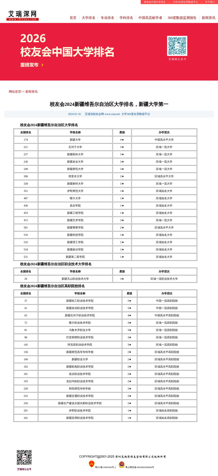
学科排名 (126, 18)
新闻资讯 (208, 18)
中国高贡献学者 (150, 18)
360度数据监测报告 (182, 18)
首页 (73, 18)
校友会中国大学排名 (155, 2)
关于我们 (210, 2)
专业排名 (107, 18)
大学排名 (88, 18)
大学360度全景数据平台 (185, 2)
